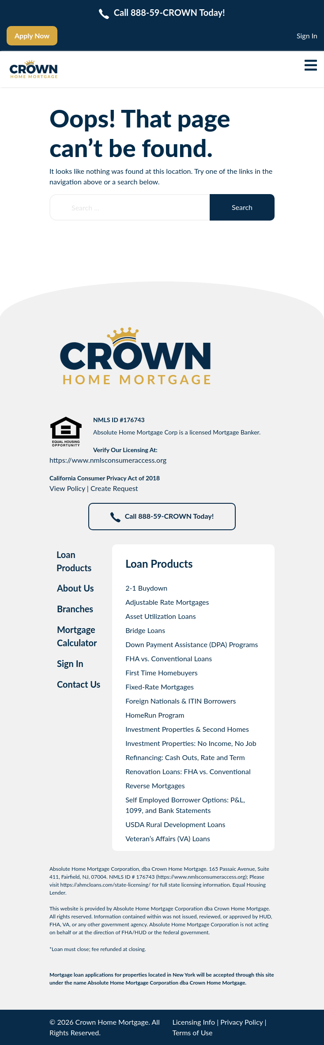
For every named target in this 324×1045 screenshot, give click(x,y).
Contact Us (78, 684)
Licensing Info (193, 1022)
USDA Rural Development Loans (175, 824)
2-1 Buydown (146, 588)
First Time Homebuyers (161, 672)
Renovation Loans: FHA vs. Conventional (188, 771)
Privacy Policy (241, 1022)
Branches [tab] (75, 608)
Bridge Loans (145, 630)
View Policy (67, 488)
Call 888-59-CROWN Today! (162, 517)
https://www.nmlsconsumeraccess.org (107, 460)
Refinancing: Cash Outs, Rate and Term (185, 757)
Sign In (307, 35)
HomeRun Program (154, 715)
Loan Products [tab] (74, 561)
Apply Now (32, 35)
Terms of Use (192, 1032)
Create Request (114, 488)
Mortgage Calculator (77, 636)
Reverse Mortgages (155, 785)
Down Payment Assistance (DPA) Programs (191, 644)
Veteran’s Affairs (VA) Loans (167, 838)
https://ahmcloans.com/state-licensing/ (105, 884)
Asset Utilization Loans (160, 616)
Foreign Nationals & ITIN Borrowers (180, 701)
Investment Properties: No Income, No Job (190, 743)
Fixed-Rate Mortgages (159, 686)
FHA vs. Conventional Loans (168, 658)
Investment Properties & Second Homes (187, 729)
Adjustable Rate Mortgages (167, 602)
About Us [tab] (75, 588)
